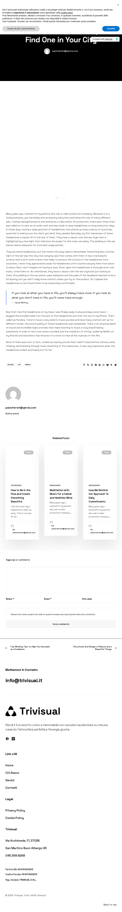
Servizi (9, 780)
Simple (28, 365)
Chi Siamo (12, 773)
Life (19, 365)
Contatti (11, 788)
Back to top (110, 904)
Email (48, 598)
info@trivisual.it (23, 680)
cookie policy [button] (67, 13)
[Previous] (27, 647)
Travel (29, 452)
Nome (10, 598)
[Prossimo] (94, 647)
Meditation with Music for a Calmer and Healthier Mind (61, 494)
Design (10, 365)
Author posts (12, 413)
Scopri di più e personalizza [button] (21, 28)
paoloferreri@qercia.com (65, 51)
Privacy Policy (15, 810)
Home (9, 765)
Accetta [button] (111, 28)
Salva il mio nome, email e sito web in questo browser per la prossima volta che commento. (53, 614)
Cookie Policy (14, 818)
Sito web (87, 598)
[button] (56, 197)
